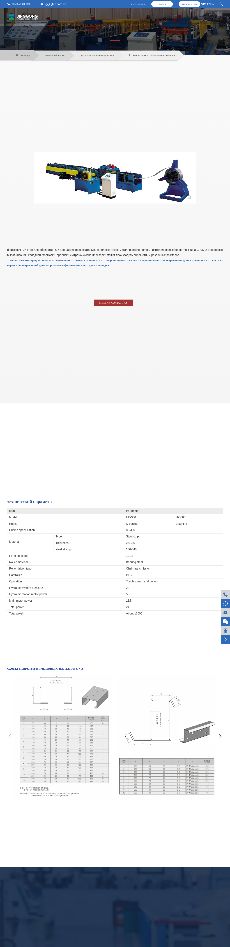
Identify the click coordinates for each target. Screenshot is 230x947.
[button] (220, 736)
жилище (25, 55)
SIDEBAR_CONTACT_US (113, 303)
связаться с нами (189, 4)
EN (209, 4)
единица (162, 4)
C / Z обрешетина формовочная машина (152, 55)
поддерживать (138, 4)
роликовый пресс (55, 55)
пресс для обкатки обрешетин (97, 55)
